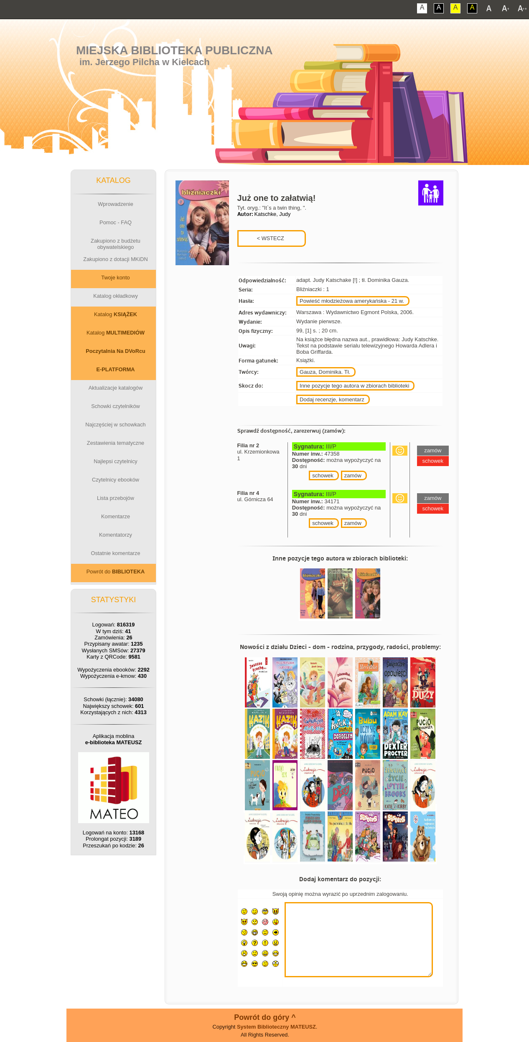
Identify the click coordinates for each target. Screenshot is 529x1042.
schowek (322, 475)
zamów (352, 475)
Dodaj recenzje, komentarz (332, 399)
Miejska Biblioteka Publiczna (174, 50)
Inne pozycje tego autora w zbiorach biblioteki (354, 386)
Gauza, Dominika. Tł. (325, 372)
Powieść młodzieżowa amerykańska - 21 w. (352, 301)
